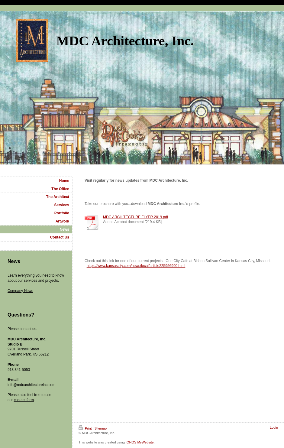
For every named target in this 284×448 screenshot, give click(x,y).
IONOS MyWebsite (140, 442)
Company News (20, 291)
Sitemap (101, 428)
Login (274, 427)
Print (86, 428)
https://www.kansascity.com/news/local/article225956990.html (136, 266)
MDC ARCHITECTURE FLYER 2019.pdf (135, 217)
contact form (24, 400)
